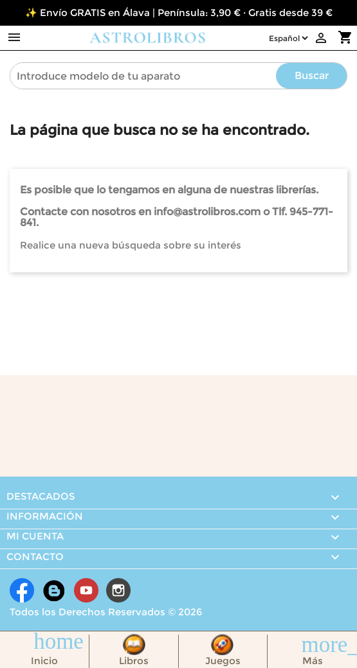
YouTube (86, 590)
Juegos (223, 661)
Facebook (22, 590)
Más (312, 661)
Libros (134, 661)
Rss (54, 590)
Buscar (312, 75)
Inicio (44, 661)
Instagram (118, 590)
